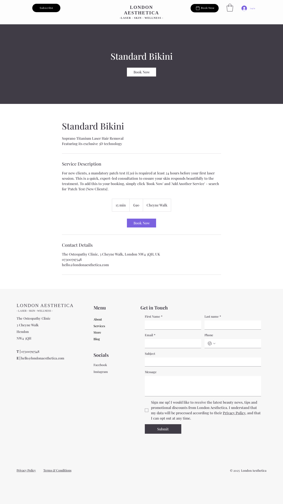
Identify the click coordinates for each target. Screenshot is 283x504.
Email (150, 335)
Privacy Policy (26, 470)
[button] (46, 8)
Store (97, 332)
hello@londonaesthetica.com (42, 358)
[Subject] (201, 361)
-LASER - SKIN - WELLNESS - (141, 17)
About (98, 319)
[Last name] (231, 325)
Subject (150, 353)
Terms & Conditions (57, 470)
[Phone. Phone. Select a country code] (211, 343)
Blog (97, 339)
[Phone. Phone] (237, 343)
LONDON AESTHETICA (141, 10)
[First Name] (172, 325)
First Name (154, 316)
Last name (213, 316)
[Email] (172, 343)
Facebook (100, 365)
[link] (141, 72)
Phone (209, 335)
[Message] (203, 386)
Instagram (101, 372)
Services (99, 326)
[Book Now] (205, 8)
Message (151, 372)
